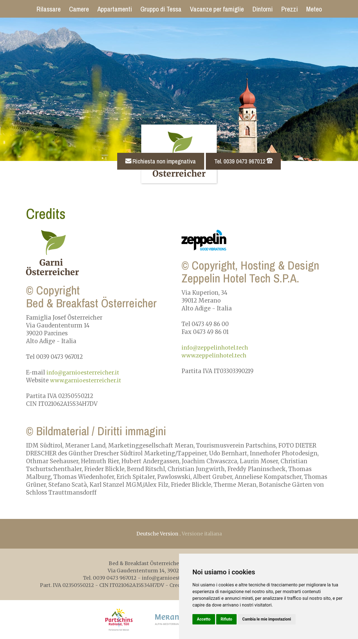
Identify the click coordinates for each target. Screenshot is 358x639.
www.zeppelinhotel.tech (215, 355)
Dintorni (262, 9)
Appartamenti (114, 9)
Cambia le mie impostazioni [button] (266, 619)
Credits (175, 585)
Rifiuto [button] (226, 619)
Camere (79, 9)
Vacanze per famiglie (217, 9)
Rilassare (48, 9)
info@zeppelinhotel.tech (216, 347)
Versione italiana (203, 533)
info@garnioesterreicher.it (84, 372)
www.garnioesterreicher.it (87, 380)
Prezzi (289, 9)
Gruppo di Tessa (161, 9)
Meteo (314, 9)
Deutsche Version (156, 533)
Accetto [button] (204, 619)
